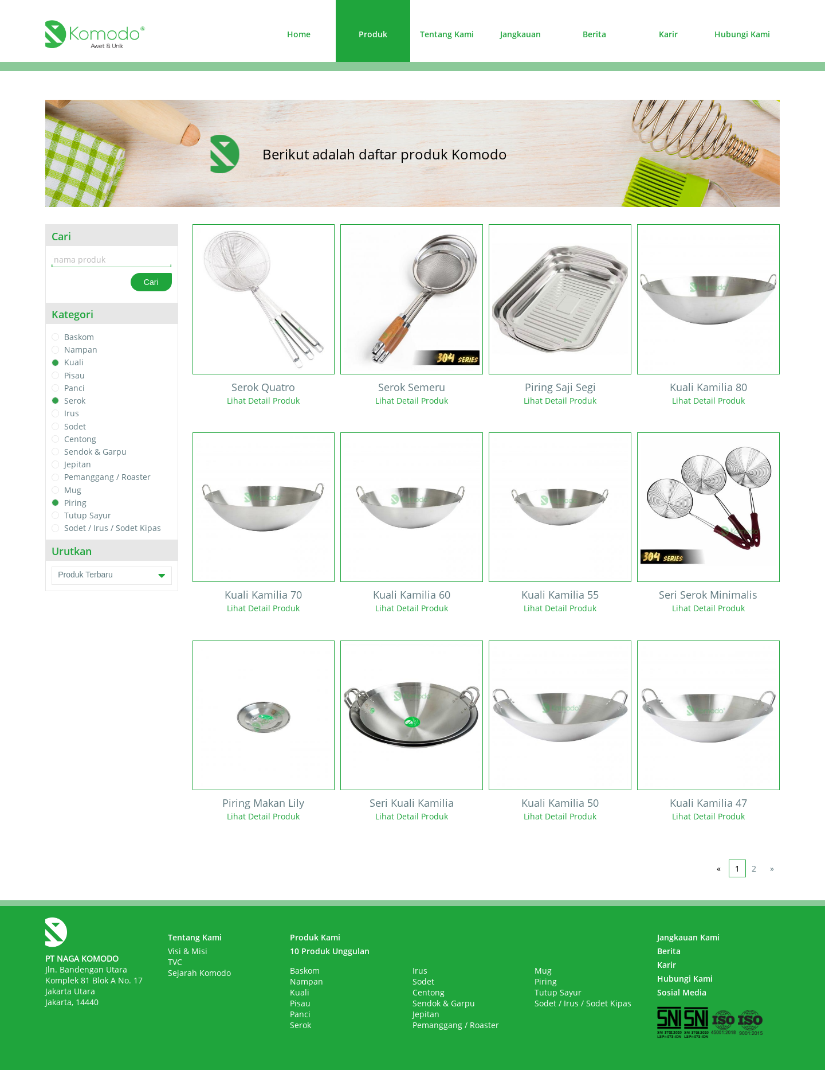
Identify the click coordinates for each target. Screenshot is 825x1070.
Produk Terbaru (111, 575)
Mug (72, 490)
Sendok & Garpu (95, 451)
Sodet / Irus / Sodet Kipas (112, 528)
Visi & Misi (187, 951)
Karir (668, 34)
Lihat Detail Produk (263, 400)
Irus (71, 413)
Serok (74, 400)
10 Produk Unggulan (330, 951)
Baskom (79, 336)
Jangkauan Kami (688, 937)
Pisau (74, 375)
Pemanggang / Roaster (107, 477)
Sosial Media (681, 992)
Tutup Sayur (87, 515)
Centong (80, 439)
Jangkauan (520, 34)
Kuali (74, 362)
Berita (594, 34)
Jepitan (77, 464)
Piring (75, 502)
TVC (175, 961)
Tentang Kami (447, 34)
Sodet (75, 426)
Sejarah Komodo (199, 972)
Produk (373, 34)
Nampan (80, 349)
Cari (151, 282)
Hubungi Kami (742, 34)
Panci (74, 387)
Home (299, 34)
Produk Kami (315, 937)
